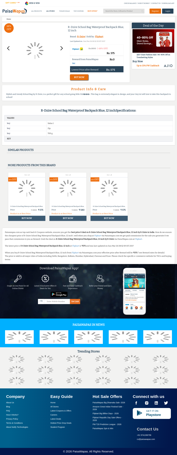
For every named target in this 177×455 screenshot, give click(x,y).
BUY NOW (79, 77)
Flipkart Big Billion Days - (106, 413)
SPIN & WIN (32, 3)
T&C (73, 63)
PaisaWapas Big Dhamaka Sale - (109, 402)
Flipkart (99, 36)
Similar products (21, 150)
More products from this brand (32, 165)
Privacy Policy (12, 419)
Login (167, 11)
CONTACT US (156, 3)
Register (155, 11)
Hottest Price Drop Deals (60, 423)
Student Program (57, 427)
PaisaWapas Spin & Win (103, 428)
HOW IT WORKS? (144, 3)
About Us (10, 402)
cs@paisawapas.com (146, 439)
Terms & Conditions (14, 423)
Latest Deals (55, 419)
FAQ (8, 411)
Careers (53, 415)
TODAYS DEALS (64, 11)
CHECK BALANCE (130, 3)
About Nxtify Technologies (17, 427)
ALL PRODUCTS (36, 11)
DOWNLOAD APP (168, 3)
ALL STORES (50, 11)
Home (52, 402)
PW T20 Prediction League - (107, 424)
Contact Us (147, 429)
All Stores (54, 407)
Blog (8, 407)
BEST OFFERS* (93, 11)
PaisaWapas (80, 451)
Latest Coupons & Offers (60, 411)
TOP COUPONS (79, 11)
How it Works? (12, 415)
